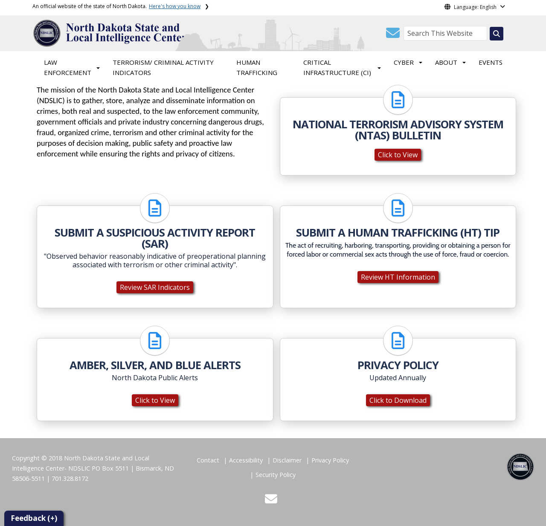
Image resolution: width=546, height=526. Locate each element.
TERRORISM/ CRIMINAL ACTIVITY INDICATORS (163, 67)
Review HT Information (398, 277)
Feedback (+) (34, 518)
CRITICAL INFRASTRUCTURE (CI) (337, 67)
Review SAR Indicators (155, 287)
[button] (393, 35)
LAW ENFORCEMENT (67, 67)
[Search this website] (496, 33)
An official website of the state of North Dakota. (116, 6)
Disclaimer (287, 460)
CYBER (404, 62)
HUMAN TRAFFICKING (256, 67)
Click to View (398, 154)
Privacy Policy (330, 460)
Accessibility (246, 460)
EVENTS (490, 62)
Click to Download (398, 400)
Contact (208, 460)
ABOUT (446, 62)
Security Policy (276, 475)
